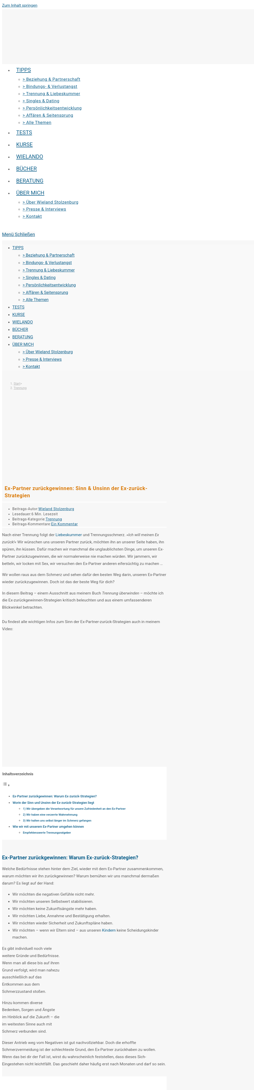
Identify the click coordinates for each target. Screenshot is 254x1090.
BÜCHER (20, 329)
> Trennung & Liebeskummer (49, 270)
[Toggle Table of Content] (6, 785)
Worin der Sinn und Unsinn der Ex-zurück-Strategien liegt (53, 803)
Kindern (109, 930)
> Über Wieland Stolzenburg (48, 351)
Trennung (20, 388)
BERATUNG (22, 337)
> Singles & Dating (39, 277)
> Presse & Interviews (42, 359)
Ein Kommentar (64, 524)
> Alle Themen (36, 299)
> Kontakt (31, 366)
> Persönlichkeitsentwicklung (49, 285)
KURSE (18, 314)
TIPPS (18, 247)
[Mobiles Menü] (18, 234)
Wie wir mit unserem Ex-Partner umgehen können (48, 826)
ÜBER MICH (23, 344)
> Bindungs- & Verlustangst (47, 262)
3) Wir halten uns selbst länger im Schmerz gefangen (57, 820)
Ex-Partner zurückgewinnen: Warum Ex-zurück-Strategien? (55, 796)
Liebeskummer (69, 535)
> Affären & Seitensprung (45, 292)
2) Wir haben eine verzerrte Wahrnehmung (50, 814)
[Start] (17, 383)
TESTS (18, 307)
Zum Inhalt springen (19, 5)
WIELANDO (22, 322)
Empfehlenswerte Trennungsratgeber (47, 832)
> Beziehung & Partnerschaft (49, 255)
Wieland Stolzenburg (56, 509)
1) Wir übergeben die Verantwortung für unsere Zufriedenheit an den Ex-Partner (74, 808)
